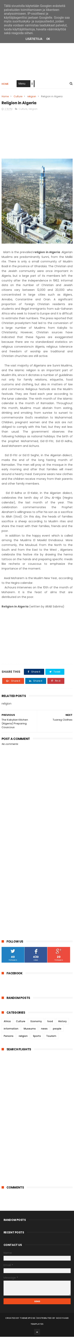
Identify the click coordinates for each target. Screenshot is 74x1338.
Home (5, 84)
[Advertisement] (37, 54)
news (44, 1029)
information (11, 1029)
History (62, 1022)
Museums (30, 1029)
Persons (8, 1037)
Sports (37, 1037)
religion (31, 97)
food (50, 1022)
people (57, 1029)
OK (48, 38)
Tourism (51, 1037)
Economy (36, 1022)
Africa (7, 1022)
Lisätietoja (34, 38)
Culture (18, 97)
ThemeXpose (27, 1319)
